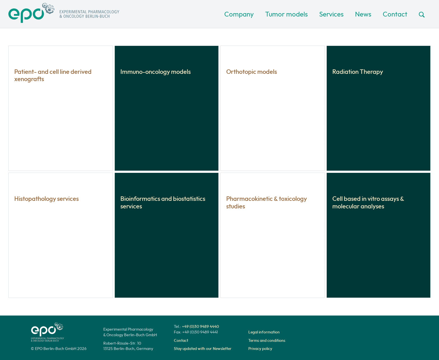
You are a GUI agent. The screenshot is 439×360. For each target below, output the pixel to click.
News (363, 14)
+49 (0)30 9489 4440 (200, 326)
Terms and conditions (266, 340)
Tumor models (286, 14)
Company (239, 14)
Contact (395, 14)
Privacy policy (260, 348)
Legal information (264, 332)
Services (331, 14)
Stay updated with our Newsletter (203, 348)
